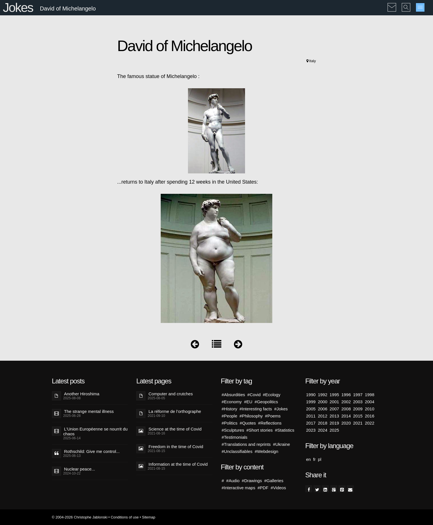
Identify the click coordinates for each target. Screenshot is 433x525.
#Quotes (248, 423)
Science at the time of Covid (175, 429)
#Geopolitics (266, 401)
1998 (369, 394)
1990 (310, 394)
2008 (346, 408)
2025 (334, 430)
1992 (322, 394)
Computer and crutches (170, 393)
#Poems (273, 415)
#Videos (278, 487)
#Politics (230, 423)
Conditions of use (125, 517)
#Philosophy (251, 415)
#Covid (254, 394)
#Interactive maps (238, 487)
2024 (322, 430)
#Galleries (273, 480)
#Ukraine (281, 444)
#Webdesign (266, 451)
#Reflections (270, 423)
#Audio (233, 480)
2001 (334, 401)
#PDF (263, 487)
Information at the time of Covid (178, 464)
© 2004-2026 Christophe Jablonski (80, 517)
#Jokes (281, 408)
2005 (310, 408)
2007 (334, 408)
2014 (346, 415)
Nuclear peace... (79, 469)
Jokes (18, 7)
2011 (310, 415)
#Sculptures (233, 430)
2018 (322, 423)
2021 (358, 423)
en (308, 459)
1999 (310, 401)
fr (314, 459)
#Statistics (284, 430)
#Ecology (272, 394)
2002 (346, 401)
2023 (310, 430)
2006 (322, 408)
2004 (369, 401)
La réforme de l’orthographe (174, 411)
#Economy (232, 401)
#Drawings (252, 480)
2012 (322, 415)
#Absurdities (233, 394)
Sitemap (148, 517)
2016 (369, 415)
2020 (346, 423)
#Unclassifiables (237, 451)
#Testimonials (235, 437)
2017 (310, 423)
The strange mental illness (89, 411)
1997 (358, 394)
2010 (369, 408)
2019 (334, 423)
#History (229, 408)
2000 (322, 401)
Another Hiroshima (81, 393)
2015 (358, 415)
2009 (358, 408)
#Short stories (259, 430)
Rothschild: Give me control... (92, 451)
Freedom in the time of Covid (175, 446)
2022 (369, 423)
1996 (346, 394)
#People (229, 415)
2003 (358, 401)
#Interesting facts (256, 408)
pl (319, 459)
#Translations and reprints (246, 444)
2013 (334, 415)
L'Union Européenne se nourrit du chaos (95, 431)
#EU (248, 401)
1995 (334, 394)
